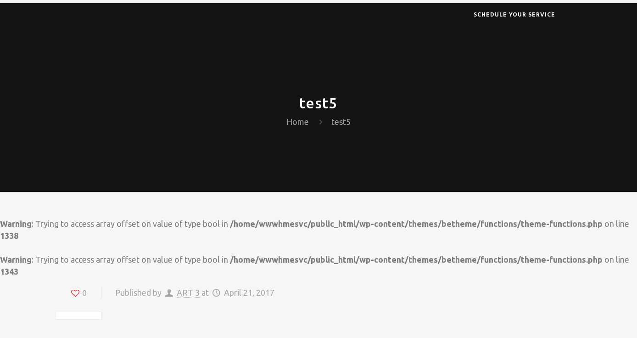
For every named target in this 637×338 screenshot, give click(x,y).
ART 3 (188, 292)
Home (297, 121)
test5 (341, 121)
